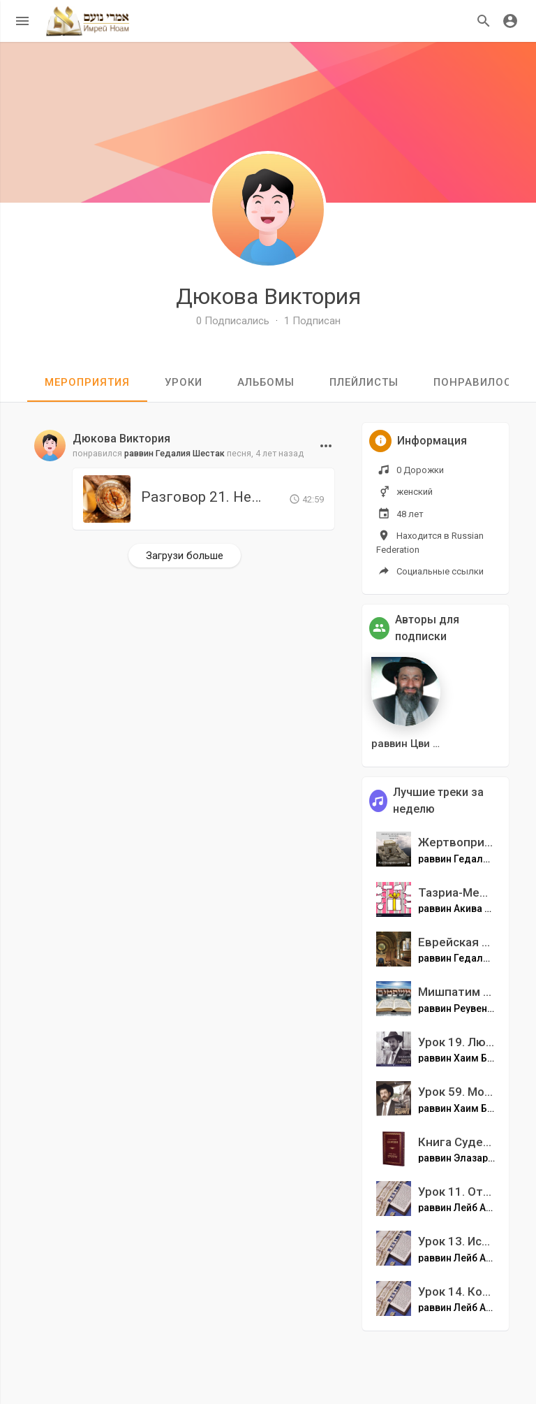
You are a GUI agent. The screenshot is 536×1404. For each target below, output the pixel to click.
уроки (183, 382)
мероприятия (87, 382)
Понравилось (476, 382)
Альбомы (266, 382)
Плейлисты (364, 382)
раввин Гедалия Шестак (174, 453)
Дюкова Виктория (268, 296)
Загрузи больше (184, 555)
